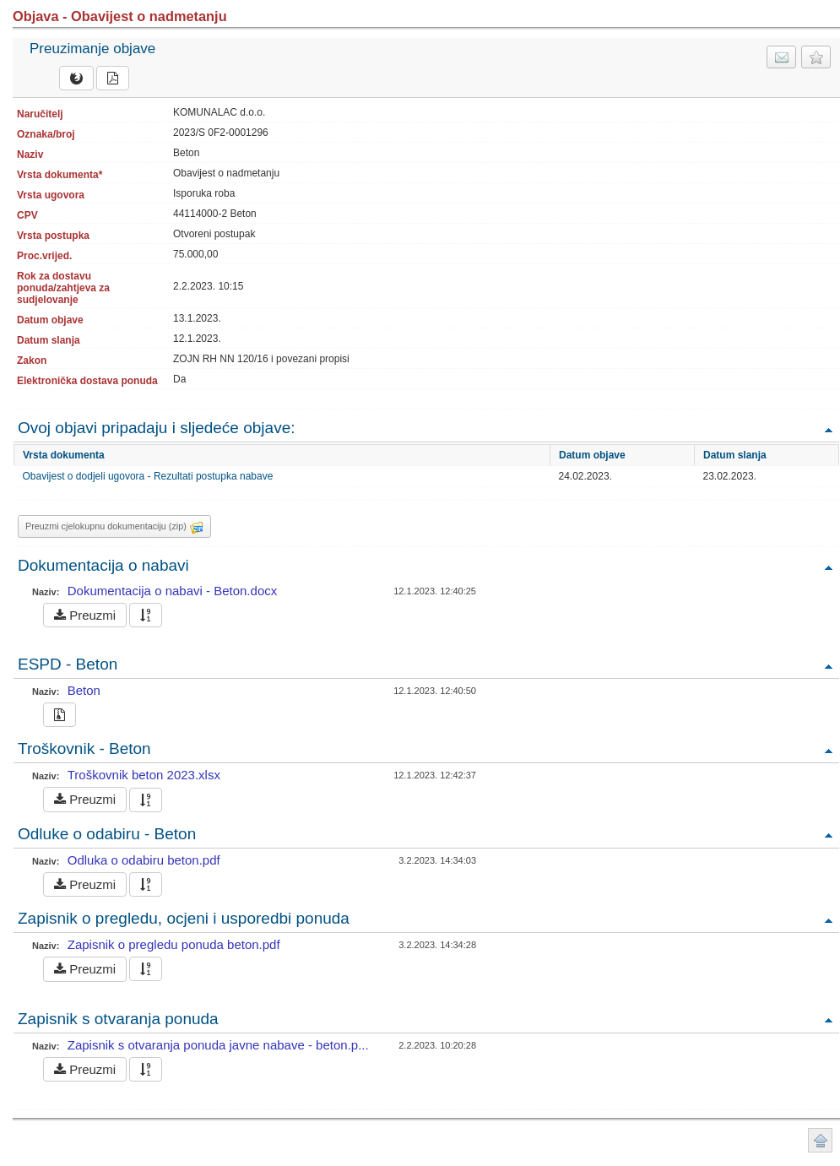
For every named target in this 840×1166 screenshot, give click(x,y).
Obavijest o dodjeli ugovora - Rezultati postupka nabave (148, 476)
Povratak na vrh (828, 429)
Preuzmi (85, 615)
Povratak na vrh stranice (820, 1140)
